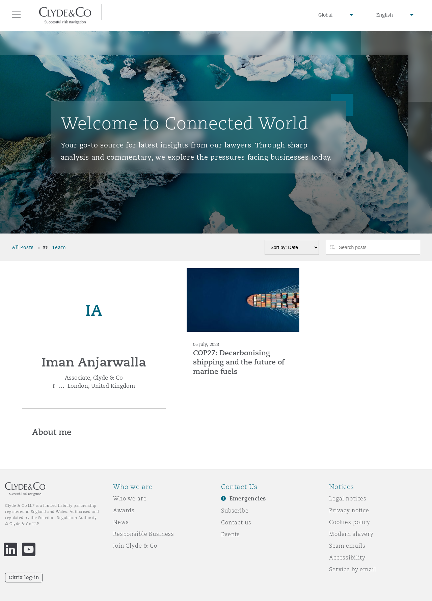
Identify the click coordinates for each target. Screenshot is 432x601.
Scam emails (347, 545)
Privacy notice (349, 510)
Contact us (236, 522)
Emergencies (248, 498)
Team (59, 247)
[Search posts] (377, 247)
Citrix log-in (24, 577)
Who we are (130, 498)
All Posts (23, 247)
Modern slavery (351, 533)
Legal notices (348, 498)
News (121, 522)
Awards (124, 510)
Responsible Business (143, 533)
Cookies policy (349, 522)
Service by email (352, 569)
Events (230, 534)
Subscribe (235, 510)
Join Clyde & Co (135, 545)
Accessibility (347, 557)
